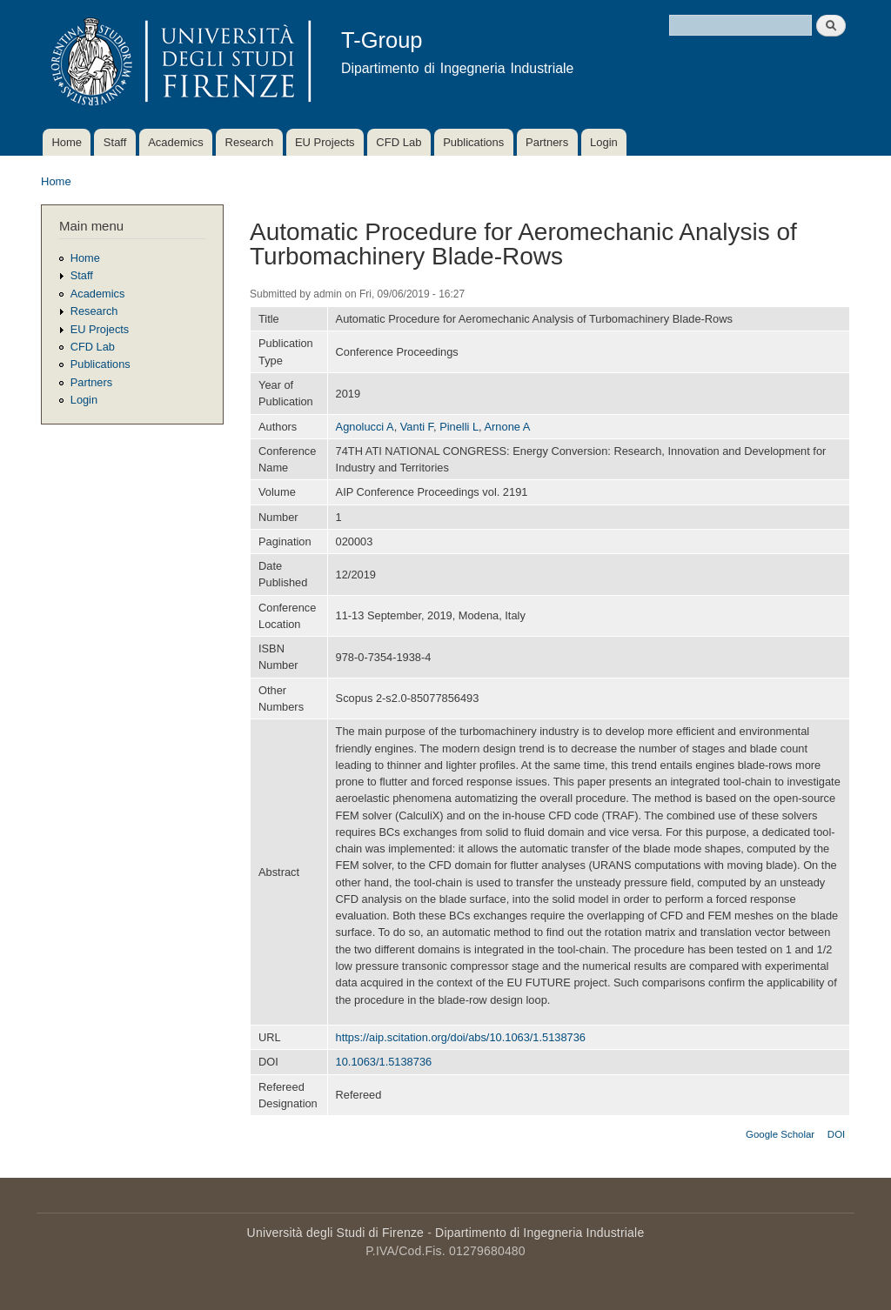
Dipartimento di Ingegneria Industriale (539, 1233)
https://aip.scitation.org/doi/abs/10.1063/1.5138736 (461, 1037)
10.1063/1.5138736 (384, 1061)
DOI (836, 1134)
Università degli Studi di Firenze (335, 1233)
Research (249, 142)
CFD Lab (398, 142)
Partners (547, 142)
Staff (115, 142)
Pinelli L (459, 426)
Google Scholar (780, 1134)
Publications (473, 142)
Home (66, 142)
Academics (176, 142)
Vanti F (416, 426)
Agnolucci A (365, 426)
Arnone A (508, 426)
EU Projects (325, 142)
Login (604, 142)
